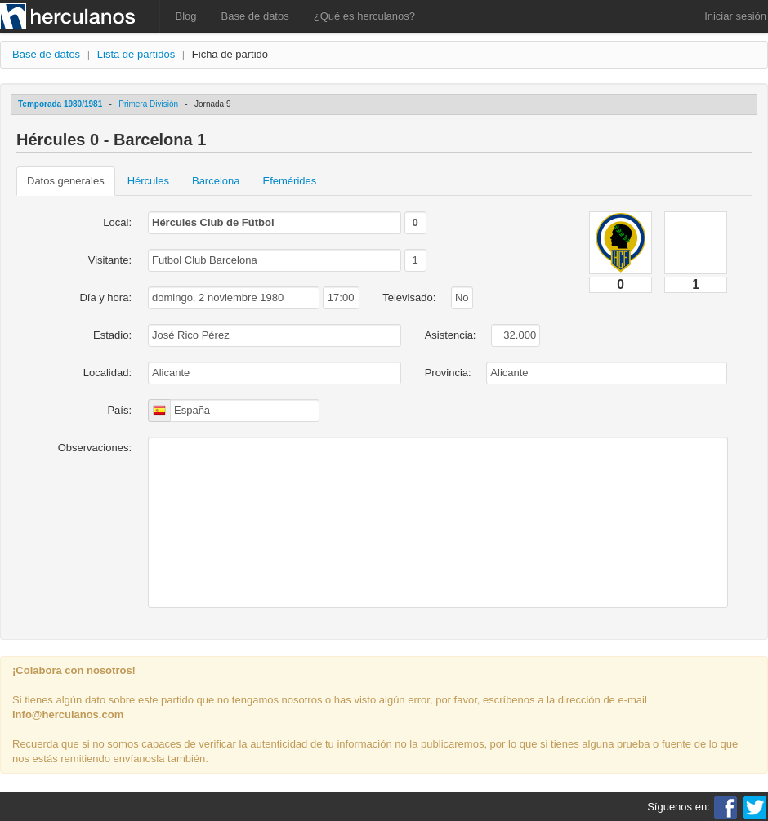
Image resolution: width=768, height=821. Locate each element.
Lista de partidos (136, 54)
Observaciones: (95, 448)
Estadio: (112, 335)
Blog (186, 16)
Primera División (148, 104)
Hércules (148, 181)
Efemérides (290, 181)
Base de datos (255, 16)
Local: (117, 222)
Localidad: (107, 372)
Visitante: (110, 260)
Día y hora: (105, 297)
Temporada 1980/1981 (60, 104)
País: (119, 410)
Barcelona (216, 181)
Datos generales (66, 181)
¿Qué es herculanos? (364, 16)
